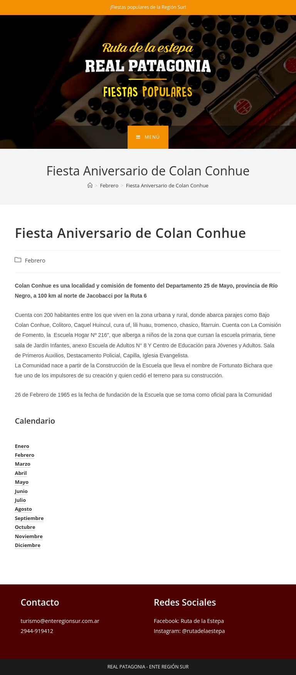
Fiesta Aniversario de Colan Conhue (167, 185)
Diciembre (27, 545)
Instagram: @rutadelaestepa (189, 631)
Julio (20, 500)
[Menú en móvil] (148, 137)
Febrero (35, 260)
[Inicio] (89, 185)
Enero (22, 446)
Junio (21, 491)
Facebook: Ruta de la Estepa (189, 621)
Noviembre (28, 536)
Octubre (25, 527)
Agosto (23, 508)
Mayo (22, 481)
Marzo (22, 463)
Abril (21, 473)
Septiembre (29, 518)
